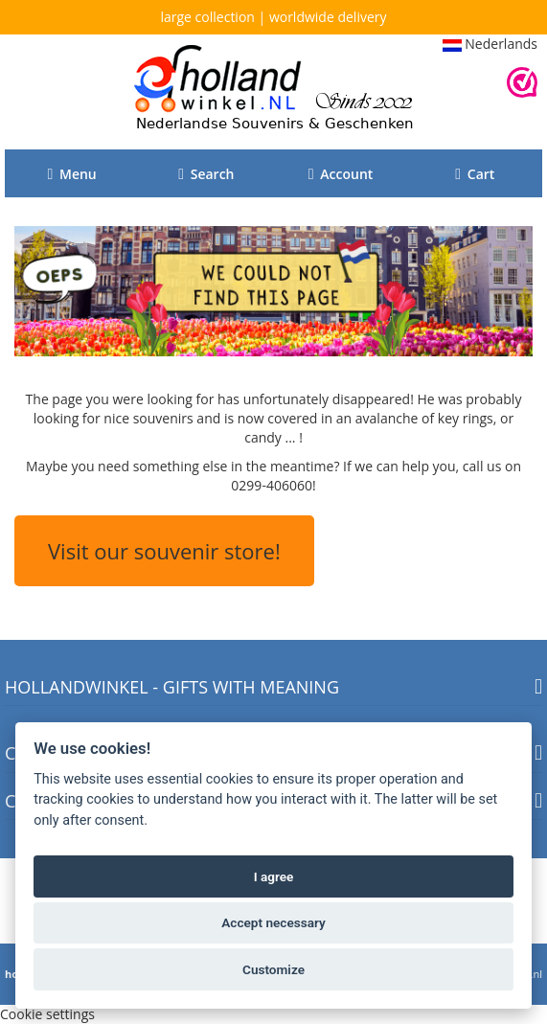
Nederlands (490, 43)
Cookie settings (47, 1014)
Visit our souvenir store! (164, 550)
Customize (273, 969)
